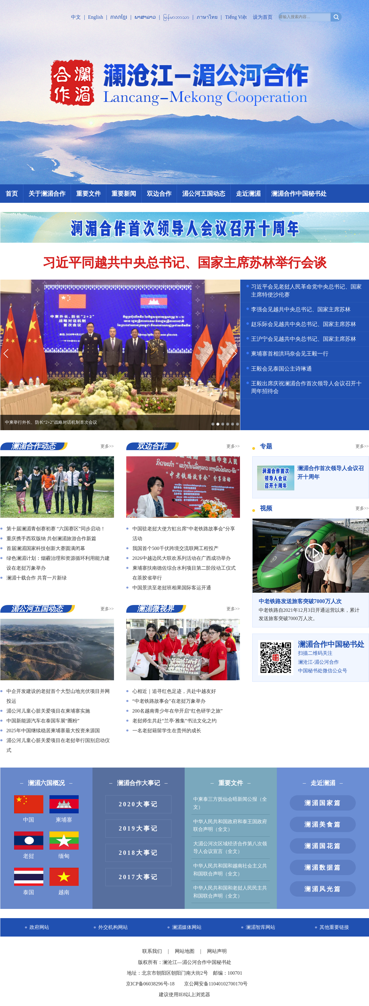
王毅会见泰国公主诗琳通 (281, 369)
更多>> (107, 446)
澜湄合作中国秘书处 (299, 193)
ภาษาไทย (207, 17)
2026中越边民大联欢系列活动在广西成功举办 (181, 558)
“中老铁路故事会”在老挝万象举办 (169, 701)
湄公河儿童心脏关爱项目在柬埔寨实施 (48, 710)
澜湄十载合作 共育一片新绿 (36, 577)
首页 (12, 193)
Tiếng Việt (236, 17)
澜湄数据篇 (322, 867)
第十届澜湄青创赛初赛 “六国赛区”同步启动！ (55, 528)
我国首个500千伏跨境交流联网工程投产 (175, 548)
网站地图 (185, 951)
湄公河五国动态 (203, 193)
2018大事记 (138, 852)
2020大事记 (138, 804)
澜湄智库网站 (260, 927)
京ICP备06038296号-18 (150, 983)
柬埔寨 (64, 809)
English (95, 17)
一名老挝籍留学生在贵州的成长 (166, 730)
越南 (64, 881)
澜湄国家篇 (322, 803)
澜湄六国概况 (46, 783)
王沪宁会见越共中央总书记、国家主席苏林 (303, 339)
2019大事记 (138, 828)
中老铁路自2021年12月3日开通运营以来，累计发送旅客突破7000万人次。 (311, 609)
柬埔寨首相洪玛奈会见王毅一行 (289, 354)
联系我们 (152, 951)
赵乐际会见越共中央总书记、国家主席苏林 (303, 324)
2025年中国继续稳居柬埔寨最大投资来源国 (53, 730)
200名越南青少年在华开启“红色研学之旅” (177, 710)
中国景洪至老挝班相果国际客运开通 (171, 587)
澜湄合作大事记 (138, 783)
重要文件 (88, 193)
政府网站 (39, 927)
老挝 (28, 845)
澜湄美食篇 (322, 824)
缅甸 (64, 845)
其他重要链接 (334, 927)
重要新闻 (124, 193)
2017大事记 (138, 877)
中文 (76, 17)
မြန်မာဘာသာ (176, 17)
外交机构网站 (113, 927)
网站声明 (217, 951)
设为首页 (263, 17)
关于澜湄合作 (47, 193)
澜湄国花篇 (322, 846)
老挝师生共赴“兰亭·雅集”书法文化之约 (174, 720)
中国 (28, 809)
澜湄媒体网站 (187, 927)
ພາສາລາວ (145, 17)
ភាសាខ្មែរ (118, 17)
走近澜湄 (248, 193)
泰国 (28, 881)
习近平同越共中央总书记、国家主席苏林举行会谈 (185, 263)
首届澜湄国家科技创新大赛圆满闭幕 (45, 548)
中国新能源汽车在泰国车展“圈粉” (43, 720)
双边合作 (159, 193)
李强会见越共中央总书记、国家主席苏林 (301, 309)
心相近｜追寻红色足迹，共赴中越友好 (174, 691)
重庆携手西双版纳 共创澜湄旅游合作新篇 (51, 538)
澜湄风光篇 (322, 889)
